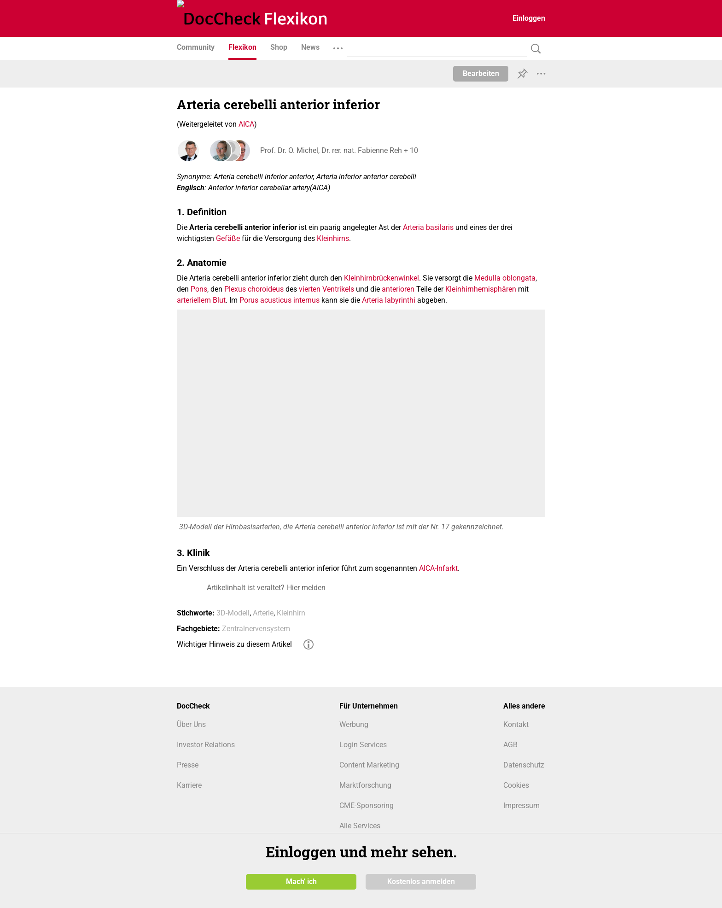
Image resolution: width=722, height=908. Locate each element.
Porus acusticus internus (279, 300)
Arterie (263, 613)
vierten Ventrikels (326, 289)
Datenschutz (523, 765)
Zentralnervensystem (256, 628)
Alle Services (359, 825)
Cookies (516, 785)
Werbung (353, 724)
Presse (187, 765)
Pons (199, 289)
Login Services (363, 744)
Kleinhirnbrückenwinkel (381, 278)
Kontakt (516, 724)
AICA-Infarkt (438, 568)
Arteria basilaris (428, 227)
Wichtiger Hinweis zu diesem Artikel (234, 644)
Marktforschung (365, 785)
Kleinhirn (291, 613)
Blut (219, 300)
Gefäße (228, 238)
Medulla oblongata (505, 278)
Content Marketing (369, 765)
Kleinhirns (333, 238)
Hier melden (306, 587)
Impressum (521, 805)
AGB (510, 744)
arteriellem (194, 300)
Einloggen (528, 18)
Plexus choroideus (254, 289)
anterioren (398, 289)
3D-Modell (233, 613)
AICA (246, 124)
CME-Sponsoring (366, 805)
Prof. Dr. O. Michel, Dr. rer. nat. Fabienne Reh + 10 (339, 150)
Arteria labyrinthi (388, 300)
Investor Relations (206, 744)
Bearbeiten (481, 73)
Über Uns (191, 724)
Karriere (189, 785)
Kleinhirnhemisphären (480, 289)
